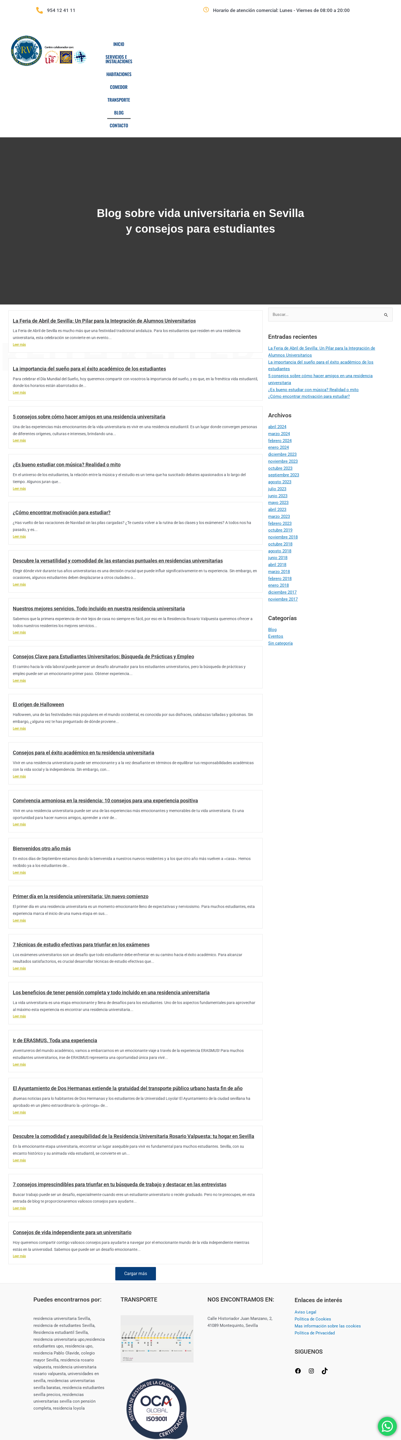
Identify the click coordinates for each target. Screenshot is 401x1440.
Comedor (258, 44)
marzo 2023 (279, 449)
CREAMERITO (300, 1415)
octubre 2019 (280, 463)
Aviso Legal (305, 1244)
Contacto (350, 44)
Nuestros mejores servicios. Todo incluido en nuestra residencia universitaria (99, 541)
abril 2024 (277, 359)
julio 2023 (277, 421)
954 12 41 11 (61, 10)
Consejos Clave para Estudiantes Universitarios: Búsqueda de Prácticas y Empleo (103, 589)
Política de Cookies (313, 1251)
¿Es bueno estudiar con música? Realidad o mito (67, 397)
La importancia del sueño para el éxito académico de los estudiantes (89, 301)
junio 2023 (277, 428)
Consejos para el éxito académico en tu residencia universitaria (83, 685)
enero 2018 (278, 518)
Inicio (127, 44)
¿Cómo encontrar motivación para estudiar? (62, 445)
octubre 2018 (280, 476)
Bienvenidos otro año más (42, 781)
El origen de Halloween (38, 637)
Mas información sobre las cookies (328, 1258)
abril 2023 (277, 442)
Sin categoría (280, 576)
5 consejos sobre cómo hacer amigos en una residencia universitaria (89, 349)
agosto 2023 (279, 414)
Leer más (19, 277)
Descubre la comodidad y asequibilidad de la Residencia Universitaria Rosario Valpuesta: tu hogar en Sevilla (133, 1069)
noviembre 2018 (283, 469)
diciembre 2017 (282, 525)
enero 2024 (278, 380)
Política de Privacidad (315, 1265)
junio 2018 (277, 490)
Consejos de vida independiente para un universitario (72, 1165)
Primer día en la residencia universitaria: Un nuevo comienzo (80, 829)
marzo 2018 (279, 504)
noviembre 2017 (283, 532)
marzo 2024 (279, 366)
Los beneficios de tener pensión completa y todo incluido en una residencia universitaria (111, 925)
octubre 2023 (280, 401)
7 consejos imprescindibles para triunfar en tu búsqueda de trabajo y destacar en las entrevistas (119, 1117)
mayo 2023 (278, 435)
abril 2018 (277, 497)
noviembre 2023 (283, 394)
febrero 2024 (280, 373)
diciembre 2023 (282, 387)
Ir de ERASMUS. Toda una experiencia (55, 973)
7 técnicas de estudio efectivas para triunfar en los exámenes (81, 877)
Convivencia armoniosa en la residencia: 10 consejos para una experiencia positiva (105, 733)
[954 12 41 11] (39, 10)
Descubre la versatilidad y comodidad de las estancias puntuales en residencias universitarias (118, 493)
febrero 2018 (280, 511)
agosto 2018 (279, 483)
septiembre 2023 (283, 407)
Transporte (292, 44)
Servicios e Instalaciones (171, 44)
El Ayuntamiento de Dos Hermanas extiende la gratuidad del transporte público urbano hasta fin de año (128, 1021)
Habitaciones (222, 44)
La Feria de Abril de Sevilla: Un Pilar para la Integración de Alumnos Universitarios (104, 254)
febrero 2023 (280, 456)
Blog (322, 44)
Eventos (275, 569)
